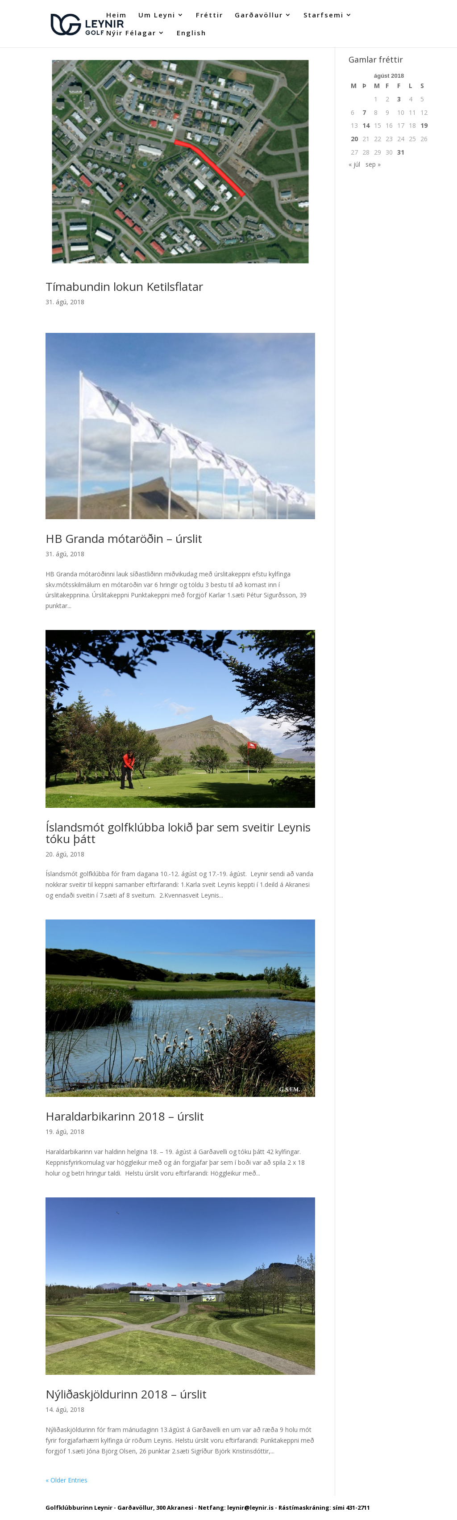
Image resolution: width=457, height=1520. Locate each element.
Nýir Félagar (131, 33)
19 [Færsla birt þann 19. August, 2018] (424, 125)
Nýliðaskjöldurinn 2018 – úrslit (126, 1394)
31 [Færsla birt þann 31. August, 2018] (400, 152)
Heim (116, 15)
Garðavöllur (259, 15)
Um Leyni (156, 15)
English (191, 33)
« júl (354, 164)
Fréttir (209, 15)
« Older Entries (66, 1480)
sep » (373, 164)
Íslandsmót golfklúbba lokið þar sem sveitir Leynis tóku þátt (178, 833)
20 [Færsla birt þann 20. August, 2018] (354, 138)
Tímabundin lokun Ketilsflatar (124, 286)
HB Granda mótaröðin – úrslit (124, 538)
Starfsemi (323, 15)
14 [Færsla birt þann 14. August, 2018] (366, 125)
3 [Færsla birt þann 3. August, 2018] (399, 99)
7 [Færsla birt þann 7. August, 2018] (364, 112)
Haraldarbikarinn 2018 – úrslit (125, 1116)
